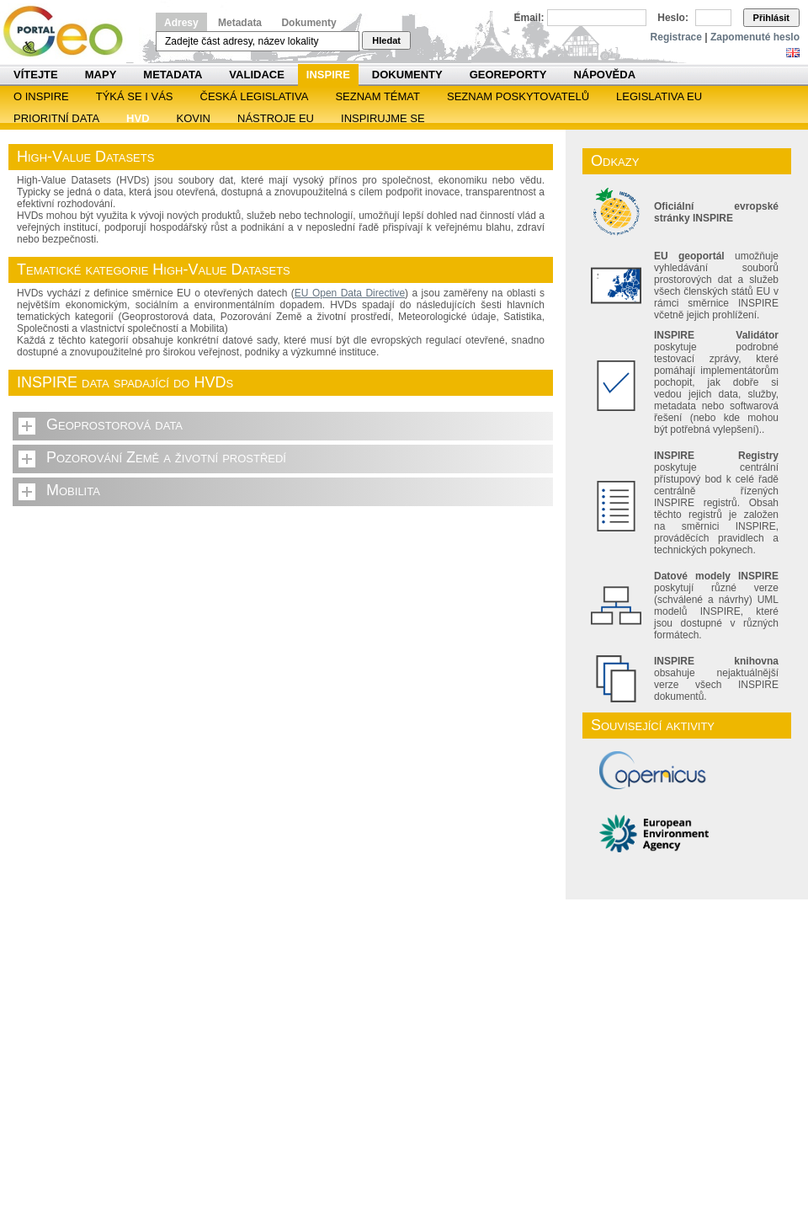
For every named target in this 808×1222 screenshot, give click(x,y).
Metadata (240, 23)
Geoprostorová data (114, 424)
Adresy (181, 23)
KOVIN (193, 118)
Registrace (676, 37)
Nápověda (604, 74)
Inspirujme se (383, 118)
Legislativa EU (659, 96)
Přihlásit (771, 18)
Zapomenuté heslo (755, 37)
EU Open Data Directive (350, 293)
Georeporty (508, 74)
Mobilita (73, 490)
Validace (256, 74)
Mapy (101, 74)
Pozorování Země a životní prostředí (166, 457)
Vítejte (35, 74)
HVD (137, 118)
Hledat (386, 40)
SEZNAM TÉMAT (377, 96)
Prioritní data (56, 118)
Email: (529, 18)
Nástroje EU (275, 118)
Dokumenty (308, 23)
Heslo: (672, 18)
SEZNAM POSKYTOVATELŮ (518, 96)
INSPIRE (328, 74)
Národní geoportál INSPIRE (69, 31)
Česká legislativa (254, 96)
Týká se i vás (134, 96)
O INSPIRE (41, 96)
